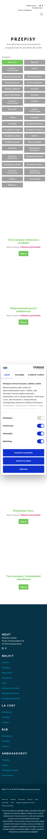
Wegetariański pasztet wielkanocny (23, 310)
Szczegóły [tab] (19, 375)
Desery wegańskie (34, 82)
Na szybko (12, 109)
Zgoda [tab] (7, 375)
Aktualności (7, 678)
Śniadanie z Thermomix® (34, 172)
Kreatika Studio (15, 792)
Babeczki (34, 62)
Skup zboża (7, 672)
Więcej (23, 253)
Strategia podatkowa (11, 698)
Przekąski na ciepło (12, 130)
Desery (35, 68)
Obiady (12, 117)
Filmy (4, 683)
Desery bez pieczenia (12, 76)
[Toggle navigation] (41, 14)
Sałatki (35, 136)
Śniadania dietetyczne (12, 157)
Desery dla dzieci (35, 76)
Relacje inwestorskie (11, 688)
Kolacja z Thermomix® (12, 102)
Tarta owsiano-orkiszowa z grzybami (23, 241)
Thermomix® (34, 179)
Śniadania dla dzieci (34, 156)
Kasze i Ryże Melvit (12, 95)
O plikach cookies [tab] (36, 375)
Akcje (36, 799)
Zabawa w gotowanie (30, 247)
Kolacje (34, 101)
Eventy (5, 765)
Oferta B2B (5, 802)
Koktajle (34, 95)
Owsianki (34, 117)
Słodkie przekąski (12, 142)
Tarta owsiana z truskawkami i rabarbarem (23, 578)
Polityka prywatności (8, 805)
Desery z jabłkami (12, 89)
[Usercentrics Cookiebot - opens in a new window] (33, 367)
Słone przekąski (34, 142)
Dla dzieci (35, 89)
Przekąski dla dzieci (34, 123)
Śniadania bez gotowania (34, 149)
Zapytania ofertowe (10, 693)
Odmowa (23, 469)
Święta (12, 179)
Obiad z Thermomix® (34, 110)
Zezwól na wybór (23, 461)
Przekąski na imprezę (34, 130)
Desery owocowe (12, 82)
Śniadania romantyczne (12, 172)
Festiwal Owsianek (10, 770)
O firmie (5, 662)
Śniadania (12, 148)
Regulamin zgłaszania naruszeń (25, 802)
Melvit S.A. (5, 799)
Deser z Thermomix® (12, 69)
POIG (12, 802)
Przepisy (5, 760)
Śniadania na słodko (12, 164)
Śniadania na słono (34, 164)
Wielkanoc (12, 185)
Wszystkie (12, 62)
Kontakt (5, 722)
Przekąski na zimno (12, 136)
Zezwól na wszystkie (23, 453)
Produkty (6, 667)
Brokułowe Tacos (23, 510)
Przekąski (12, 123)
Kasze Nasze (7, 775)
